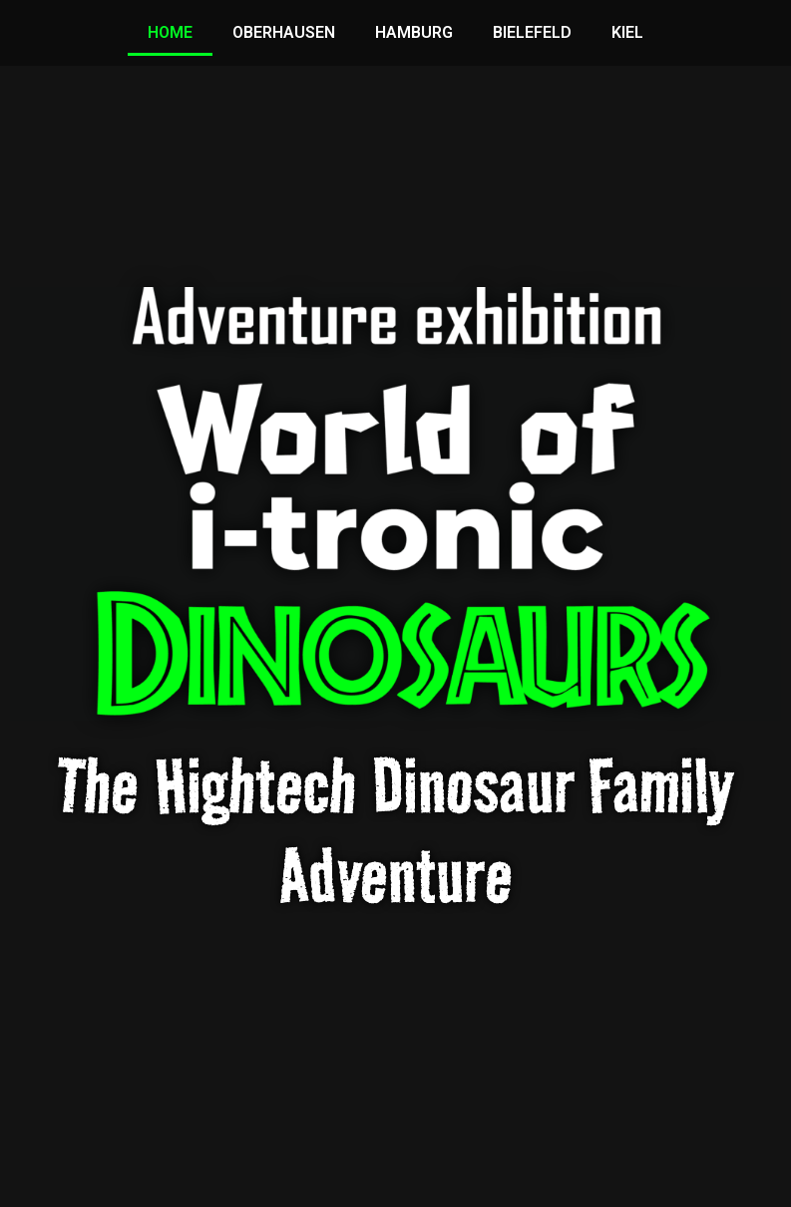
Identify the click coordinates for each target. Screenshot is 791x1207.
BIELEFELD (532, 32)
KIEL (627, 32)
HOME (170, 32)
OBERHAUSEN (283, 32)
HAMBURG (414, 32)
